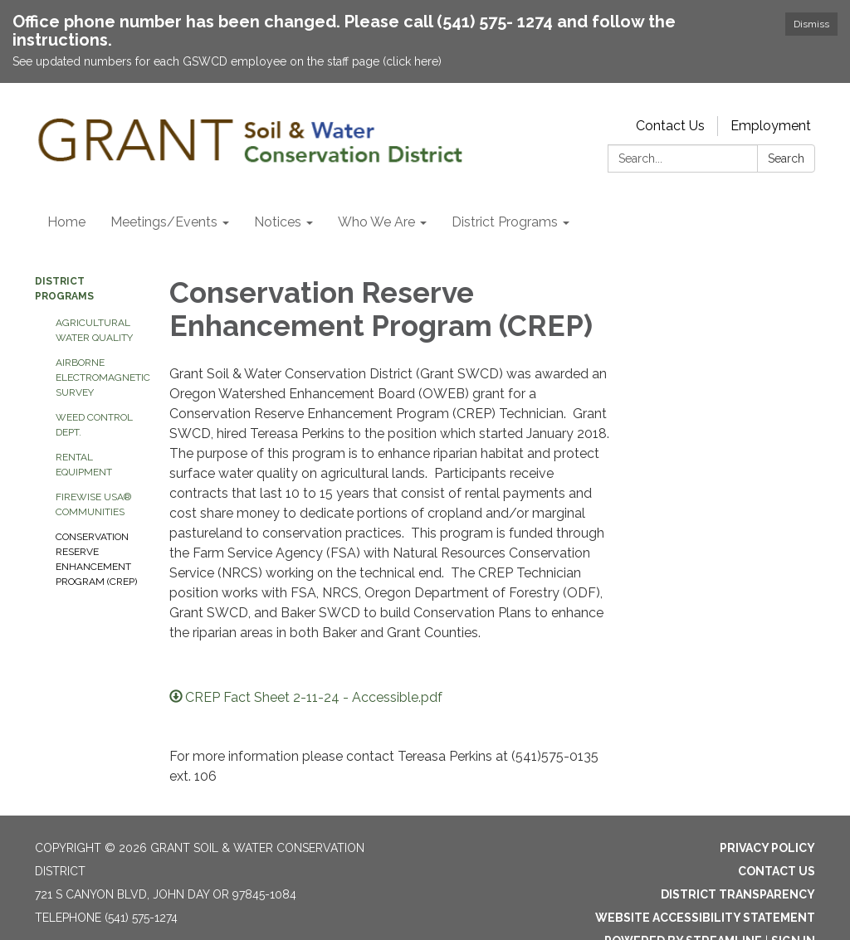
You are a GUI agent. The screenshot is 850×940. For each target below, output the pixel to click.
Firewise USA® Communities (93, 504)
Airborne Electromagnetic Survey (100, 377)
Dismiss (811, 24)
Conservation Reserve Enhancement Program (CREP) (96, 559)
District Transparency (738, 894)
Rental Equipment (84, 464)
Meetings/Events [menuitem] (163, 222)
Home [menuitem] (66, 222)
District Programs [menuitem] (505, 222)
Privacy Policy (767, 848)
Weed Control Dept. (94, 425)
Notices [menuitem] (277, 222)
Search (786, 158)
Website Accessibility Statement (705, 917)
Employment (770, 126)
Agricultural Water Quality (94, 330)
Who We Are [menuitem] (376, 222)
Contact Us (670, 126)
